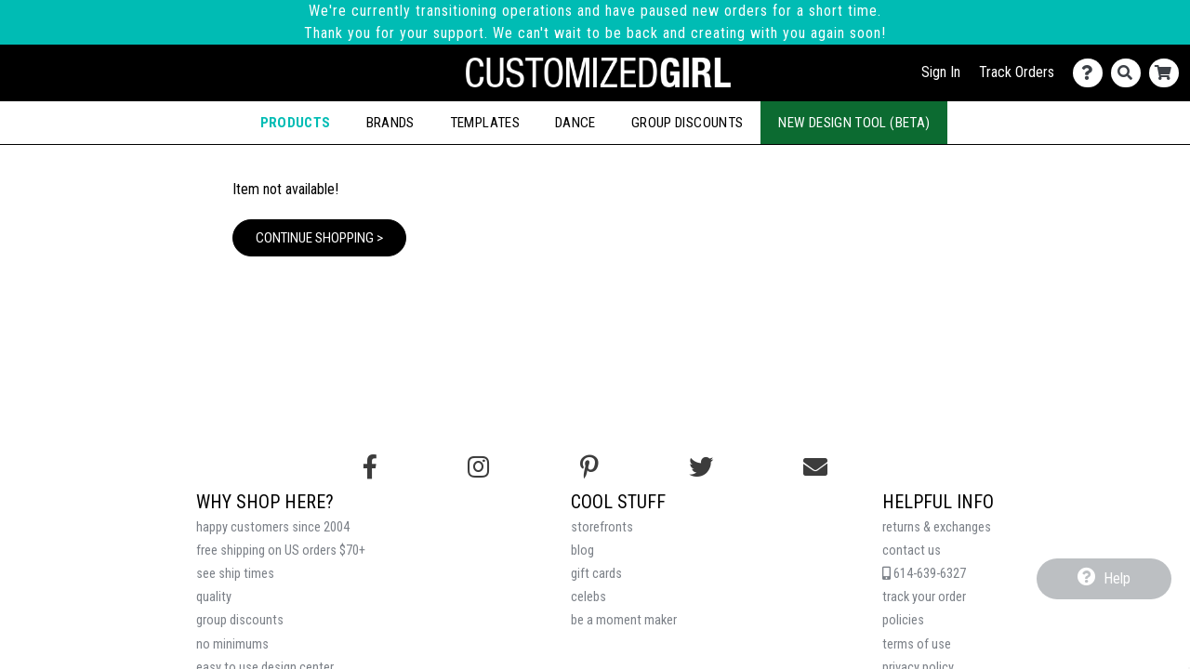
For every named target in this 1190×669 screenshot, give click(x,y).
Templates (485, 122)
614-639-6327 (924, 574)
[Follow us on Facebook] (370, 467)
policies (903, 620)
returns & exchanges (936, 527)
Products (295, 122)
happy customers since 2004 (273, 527)
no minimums (232, 644)
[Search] (1130, 73)
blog (582, 550)
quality (213, 597)
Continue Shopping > (319, 238)
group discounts (240, 620)
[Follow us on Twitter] (701, 467)
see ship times (235, 574)
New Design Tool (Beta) (854, 122)
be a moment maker (624, 620)
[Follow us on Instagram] (478, 467)
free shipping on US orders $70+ (280, 550)
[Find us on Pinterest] (589, 467)
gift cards (596, 574)
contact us (911, 550)
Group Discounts (687, 122)
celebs (588, 597)
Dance (575, 122)
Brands (390, 122)
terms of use (916, 644)
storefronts (602, 527)
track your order (924, 597)
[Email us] (815, 467)
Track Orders (1016, 72)
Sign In (940, 72)
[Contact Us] (1092, 73)
